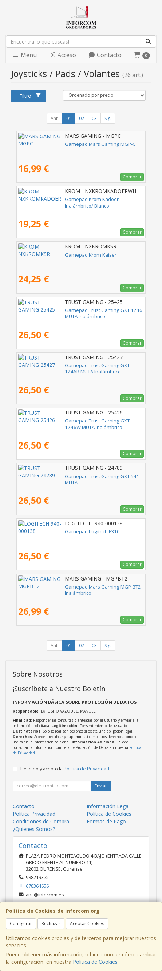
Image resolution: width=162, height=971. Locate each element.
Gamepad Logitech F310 (45, 531)
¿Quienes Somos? (34, 829)
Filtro (30, 95)
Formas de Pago (106, 821)
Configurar (21, 923)
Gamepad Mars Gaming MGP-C (53, 144)
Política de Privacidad (86, 769)
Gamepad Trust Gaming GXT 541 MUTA (62, 476)
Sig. (107, 118)
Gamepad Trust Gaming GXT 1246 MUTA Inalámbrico (77, 310)
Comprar (132, 177)
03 (94, 118)
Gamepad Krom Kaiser (44, 255)
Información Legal (108, 806)
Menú (24, 55)
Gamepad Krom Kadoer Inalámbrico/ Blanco (68, 199)
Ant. (55, 118)
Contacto (105, 55)
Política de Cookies (95, 961)
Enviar (101, 786)
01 (68, 118)
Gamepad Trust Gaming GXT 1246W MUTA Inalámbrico (80, 420)
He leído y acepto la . (65, 769)
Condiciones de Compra (41, 821)
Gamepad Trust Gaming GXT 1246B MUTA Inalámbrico (79, 365)
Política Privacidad (34, 813)
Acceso (62, 55)
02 (81, 118)
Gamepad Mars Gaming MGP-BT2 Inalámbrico (70, 586)
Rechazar (51, 923)
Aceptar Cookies (87, 923)
